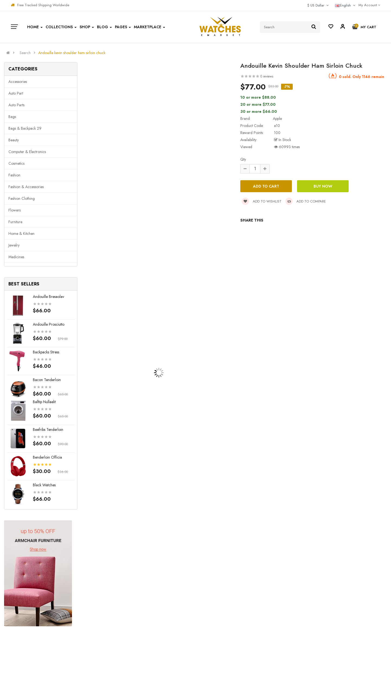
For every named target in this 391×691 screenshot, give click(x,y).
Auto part (15, 93)
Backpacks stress (46, 352)
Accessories (17, 81)
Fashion (14, 175)
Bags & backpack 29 (25, 128)
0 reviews (266, 76)
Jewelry (14, 245)
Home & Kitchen (21, 233)
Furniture (15, 222)
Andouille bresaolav (48, 296)
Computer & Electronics (27, 151)
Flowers (14, 210)
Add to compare (305, 201)
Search (25, 53)
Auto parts (16, 105)
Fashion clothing (21, 198)
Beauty (13, 140)
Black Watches (44, 485)
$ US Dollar (318, 5)
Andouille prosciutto (48, 324)
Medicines (16, 257)
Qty (243, 159)
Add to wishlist (262, 201)
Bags (12, 116)
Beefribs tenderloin (48, 429)
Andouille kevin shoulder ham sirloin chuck (71, 53)
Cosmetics (16, 163)
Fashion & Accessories (26, 186)
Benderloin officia (47, 457)
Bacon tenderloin (47, 379)
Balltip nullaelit (44, 401)
